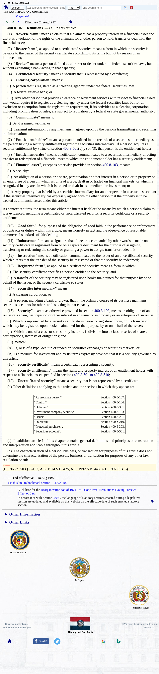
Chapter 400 (22, 16)
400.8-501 (70, 148)
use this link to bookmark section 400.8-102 (37, 482)
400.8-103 (110, 165)
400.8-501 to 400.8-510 (91, 375)
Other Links (19, 522)
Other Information (24, 514)
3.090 (56, 497)
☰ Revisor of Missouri (17, 3)
